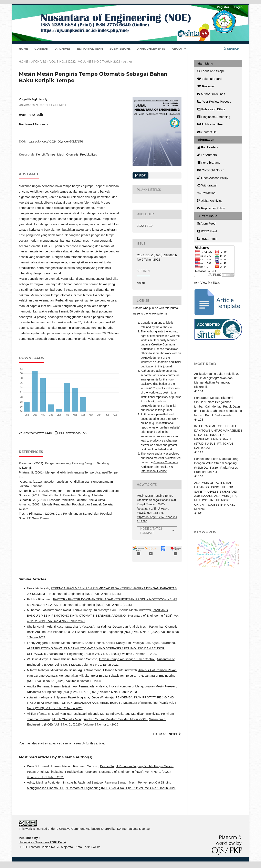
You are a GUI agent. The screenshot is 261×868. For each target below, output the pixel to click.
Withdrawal (206, 185)
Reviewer (206, 86)
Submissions (120, 48)
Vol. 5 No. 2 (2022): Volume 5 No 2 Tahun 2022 (84, 62)
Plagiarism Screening (213, 116)
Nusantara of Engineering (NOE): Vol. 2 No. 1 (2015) (85, 593)
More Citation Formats (151, 531)
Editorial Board (209, 78)
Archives (63, 48)
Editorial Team (90, 48)
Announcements (151, 48)
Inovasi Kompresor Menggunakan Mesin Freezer (142, 686)
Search (231, 48)
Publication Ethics (211, 109)
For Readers (207, 147)
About (178, 48)
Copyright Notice (210, 170)
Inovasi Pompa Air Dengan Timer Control (127, 659)
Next (173, 734)
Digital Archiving (209, 200)
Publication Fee (210, 124)
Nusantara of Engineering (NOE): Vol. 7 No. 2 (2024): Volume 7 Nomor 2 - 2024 (103, 653)
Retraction (206, 193)
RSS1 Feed (207, 238)
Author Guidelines (211, 94)
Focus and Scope (211, 71)
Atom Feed (206, 223)
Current (41, 48)
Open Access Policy (212, 178)
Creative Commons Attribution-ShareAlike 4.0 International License (159, 467)
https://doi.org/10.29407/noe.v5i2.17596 (55, 141)
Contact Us (206, 132)
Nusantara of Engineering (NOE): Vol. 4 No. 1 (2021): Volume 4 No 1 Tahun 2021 (120, 788)
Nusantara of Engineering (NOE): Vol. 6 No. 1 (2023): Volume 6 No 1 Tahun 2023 (82, 692)
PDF (142, 175)
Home (23, 48)
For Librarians (208, 162)
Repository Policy (211, 208)
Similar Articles (32, 579)
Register (223, 7)
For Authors (207, 155)
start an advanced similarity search (61, 743)
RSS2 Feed (207, 231)
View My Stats (210, 282)
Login (238, 7)
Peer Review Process (214, 101)
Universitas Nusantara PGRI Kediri (42, 842)
